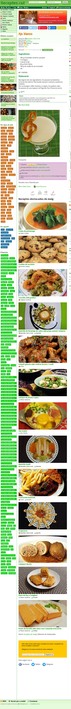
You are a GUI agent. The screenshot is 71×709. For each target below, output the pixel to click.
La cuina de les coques (9, 395)
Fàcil (13, 356)
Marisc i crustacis (7, 520)
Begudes (4, 29)
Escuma (3, 163)
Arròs (3, 276)
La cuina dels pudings (6, 487)
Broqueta (4, 133)
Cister (11, 303)
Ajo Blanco (31, 164)
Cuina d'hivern (6, 315)
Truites (4, 567)
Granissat (12, 175)
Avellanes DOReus (6, 279)
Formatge (3, 362)
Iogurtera (4, 247)
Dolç (2, 344)
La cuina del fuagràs (6, 433)
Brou (10, 133)
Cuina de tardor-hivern (10, 330)
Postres (4, 546)
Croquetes (4, 157)
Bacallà (4, 282)
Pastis (3, 535)
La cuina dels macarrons (7, 469)
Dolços (8, 344)
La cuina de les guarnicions (11, 407)
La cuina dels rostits (8, 490)
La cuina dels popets (8, 481)
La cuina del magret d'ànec (9, 436)
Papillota (4, 198)
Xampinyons (4, 573)
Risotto (11, 207)
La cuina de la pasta (8, 389)
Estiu (2, 356)
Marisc (3, 517)
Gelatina (9, 172)
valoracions (36, 50)
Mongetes (11, 523)
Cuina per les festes (8, 342)
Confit (9, 145)
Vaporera (8, 241)
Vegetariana (11, 567)
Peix (10, 538)
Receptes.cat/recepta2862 (42, 170)
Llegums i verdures (7, 16)
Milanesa (11, 189)
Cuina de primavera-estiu (10, 321)
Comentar (46, 194)
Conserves (4, 151)
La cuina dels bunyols (9, 454)
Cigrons (4, 303)
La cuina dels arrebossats (11, 445)
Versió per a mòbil (16, 701)
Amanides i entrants (7, 10)
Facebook (24, 664)
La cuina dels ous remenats (9, 475)
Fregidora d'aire (6, 235)
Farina (3, 359)
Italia (3, 374)
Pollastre (4, 544)
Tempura (9, 218)
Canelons (11, 136)
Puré (9, 204)
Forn (2, 229)
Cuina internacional (8, 336)
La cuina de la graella (9, 386)
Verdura (3, 570)
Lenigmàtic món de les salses (11, 505)
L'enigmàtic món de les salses (12, 377)
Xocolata (12, 573)
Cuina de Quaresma (8, 324)
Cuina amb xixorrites (9, 312)
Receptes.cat (13, 3)
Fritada (9, 166)
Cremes (3, 309)
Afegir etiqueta (42, 164)
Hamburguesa (5, 180)
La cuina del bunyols (6, 428)
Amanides (12, 258)
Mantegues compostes (7, 514)
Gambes (3, 371)
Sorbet (9, 213)
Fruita (2, 368)
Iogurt (3, 183)
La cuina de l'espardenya (10, 383)
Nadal (9, 526)
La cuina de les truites (9, 425)
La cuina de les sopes (9, 422)
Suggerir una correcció (53, 194)
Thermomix (4, 232)
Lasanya (9, 183)
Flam (2, 166)
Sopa (2, 213)
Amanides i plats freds (33, 38)
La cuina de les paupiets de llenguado (10, 413)
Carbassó (12, 291)
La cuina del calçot (8, 431)
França (13, 365)
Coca (10, 142)
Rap (12, 549)
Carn (10, 294)
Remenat (4, 207)
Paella (7, 195)
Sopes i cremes (5, 12)
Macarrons (3, 511)
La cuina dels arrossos (9, 448)
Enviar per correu (32, 194)
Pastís (3, 201)
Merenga (4, 189)
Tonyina (3, 564)
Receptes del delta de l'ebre (8, 555)
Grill (2, 241)
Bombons (10, 131)
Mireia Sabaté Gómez (25, 186)
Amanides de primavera (10, 264)
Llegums (10, 508)
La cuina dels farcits (6, 463)
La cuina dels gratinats (9, 466)
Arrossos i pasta (6, 14)
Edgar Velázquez (40, 186)
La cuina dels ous (5, 472)
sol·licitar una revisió (45, 176)
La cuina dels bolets (8, 451)
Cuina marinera (7, 339)
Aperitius (11, 273)
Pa (2, 195)
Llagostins (3, 508)
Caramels (11, 139)
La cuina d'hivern (7, 380)
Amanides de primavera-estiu (9, 267)
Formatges (5, 365)
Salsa (9, 210)
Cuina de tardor (7, 327)
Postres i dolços (6, 25)
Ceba (10, 300)
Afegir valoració (47, 49)
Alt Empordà (4, 255)
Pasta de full (6, 532)
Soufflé (3, 216)
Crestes (8, 154)
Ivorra (8, 374)
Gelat (3, 172)
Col (2, 306)
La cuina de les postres (10, 419)
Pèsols (3, 540)
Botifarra (3, 285)
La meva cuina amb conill (9, 493)
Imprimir (40, 194)
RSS (3, 701)
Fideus (8, 359)
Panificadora (5, 244)
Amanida (3, 128)
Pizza (9, 201)
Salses (3, 27)
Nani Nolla (25, 105)
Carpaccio (4, 142)
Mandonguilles (11, 186)
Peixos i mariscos (6, 20)
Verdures (11, 570)
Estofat (10, 163)
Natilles (10, 192)
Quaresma (5, 549)
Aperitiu (11, 128)
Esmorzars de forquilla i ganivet (9, 353)
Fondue (3, 169)
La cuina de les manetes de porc (12, 410)
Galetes (10, 169)
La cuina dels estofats (9, 460)
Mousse (3, 192)
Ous (2, 529)
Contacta (32, 701)
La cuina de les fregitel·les (7, 404)
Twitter (36, 664)
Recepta (3, 552)
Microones (9, 229)
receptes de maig (30, 634)
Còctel (3, 145)
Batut (3, 131)
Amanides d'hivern (8, 261)
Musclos (3, 526)
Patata (9, 534)
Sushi (9, 216)
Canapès (3, 139)
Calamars (9, 285)
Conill (7, 306)
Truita (3, 221)
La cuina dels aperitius (9, 443)
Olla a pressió (5, 238)
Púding (3, 204)
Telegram (47, 664)
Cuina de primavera (8, 318)
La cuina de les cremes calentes (13, 398)
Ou (14, 526)
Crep (2, 154)
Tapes (3, 218)
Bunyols (3, 136)
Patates (4, 538)
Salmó (2, 558)
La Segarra (5, 502)
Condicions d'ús (34, 704)
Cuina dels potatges (6, 333)
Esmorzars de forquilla (8, 350)
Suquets (3, 561)
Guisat (3, 177)
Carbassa (4, 291)
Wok (13, 238)
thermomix (29, 42)
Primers (11, 546)
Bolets (11, 282)
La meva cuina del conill (10, 499)
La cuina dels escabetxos (8, 457)
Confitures (4, 148)
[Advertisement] (43, 683)
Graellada (4, 175)
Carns (3, 18)
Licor (2, 186)
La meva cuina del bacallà (11, 496)
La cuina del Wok (6, 439)
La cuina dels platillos (9, 478)
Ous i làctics (5, 23)
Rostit (3, 210)
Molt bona (3, 523)
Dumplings (4, 160)
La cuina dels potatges (9, 484)
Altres (3, 31)
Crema (12, 151)
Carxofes (4, 300)
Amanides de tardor (8, 270)
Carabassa (11, 288)
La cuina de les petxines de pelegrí (14, 416)
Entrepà (12, 160)
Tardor (9, 561)
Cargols (4, 294)
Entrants (4, 347)
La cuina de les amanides (10, 392)
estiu (26, 45)
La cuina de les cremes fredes (11, 401)
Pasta (10, 198)
